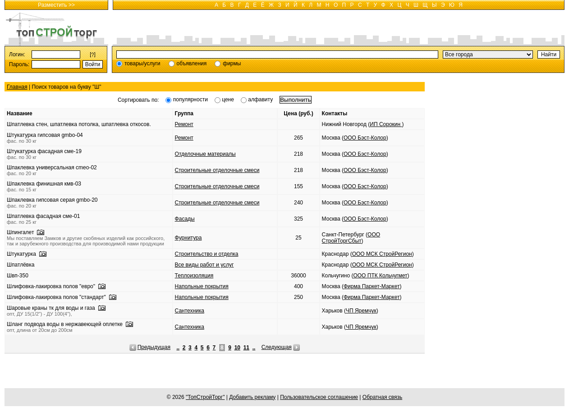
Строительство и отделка (207, 254)
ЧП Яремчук (361, 311)
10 (237, 347)
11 (246, 347)
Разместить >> (56, 5)
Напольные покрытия (202, 286)
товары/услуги (142, 63)
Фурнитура (188, 238)
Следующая (277, 347)
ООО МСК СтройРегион (382, 254)
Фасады (185, 219)
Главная (17, 87)
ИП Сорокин (386, 124)
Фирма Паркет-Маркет (372, 286)
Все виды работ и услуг (204, 265)
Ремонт (184, 124)
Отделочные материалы (205, 154)
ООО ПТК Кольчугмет (380, 275)
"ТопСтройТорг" (205, 397)
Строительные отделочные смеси (217, 170)
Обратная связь (382, 397)
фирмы (232, 63)
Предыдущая (154, 347)
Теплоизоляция (194, 275)
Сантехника (189, 311)
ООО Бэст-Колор (365, 138)
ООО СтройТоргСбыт (351, 237)
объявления (192, 63)
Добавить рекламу (252, 397)
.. (177, 347)
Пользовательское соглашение (319, 397)
